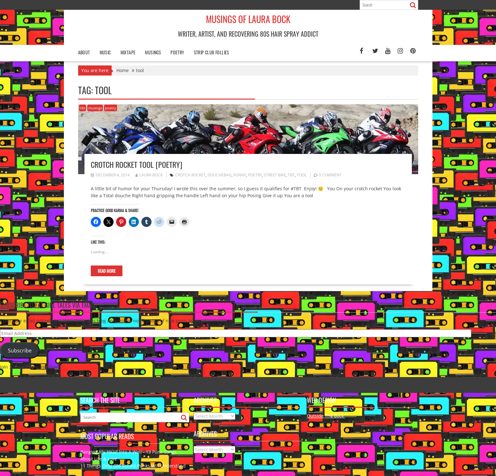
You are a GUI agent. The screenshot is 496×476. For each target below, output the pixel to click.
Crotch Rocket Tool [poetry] (136, 164)
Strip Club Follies (211, 52)
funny (239, 175)
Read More (106, 271)
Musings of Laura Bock (248, 19)
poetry (177, 52)
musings (95, 108)
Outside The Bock (326, 416)
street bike (275, 175)
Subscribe (20, 350)
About (84, 52)
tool (302, 175)
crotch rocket (190, 175)
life (82, 108)
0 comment (330, 175)
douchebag (220, 175)
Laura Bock (149, 175)
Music (105, 52)
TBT (291, 175)
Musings (153, 52)
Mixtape (128, 52)
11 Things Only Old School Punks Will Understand (133, 466)
